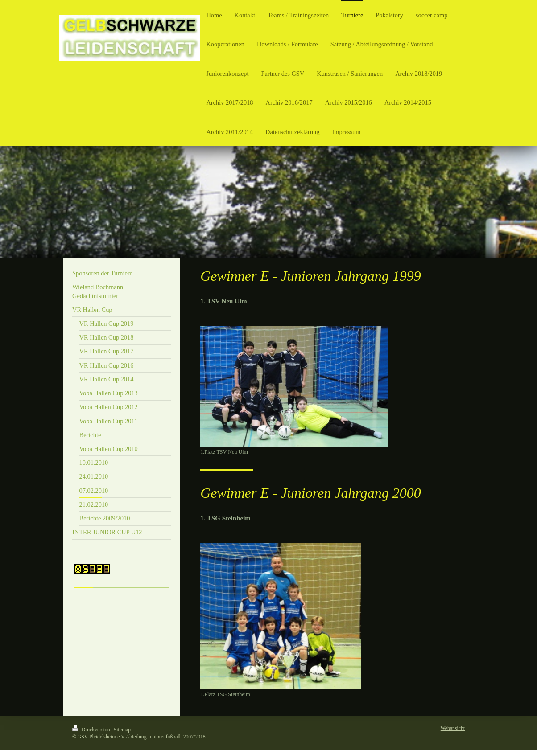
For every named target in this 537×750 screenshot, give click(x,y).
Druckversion (91, 730)
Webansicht (453, 728)
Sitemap (122, 730)
